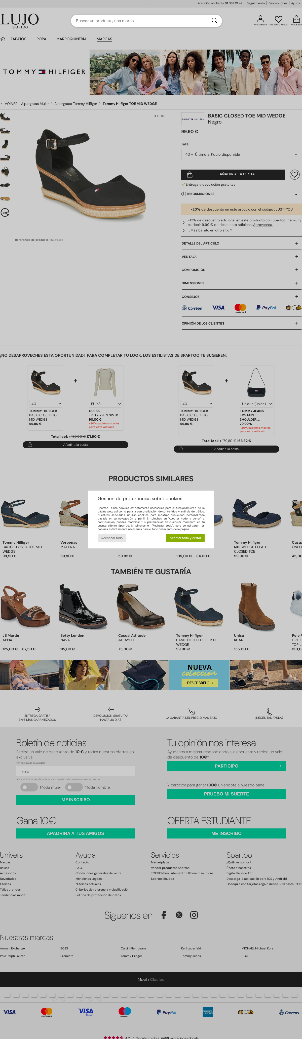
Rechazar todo (112, 538)
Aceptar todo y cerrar (185, 538)
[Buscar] (214, 21)
